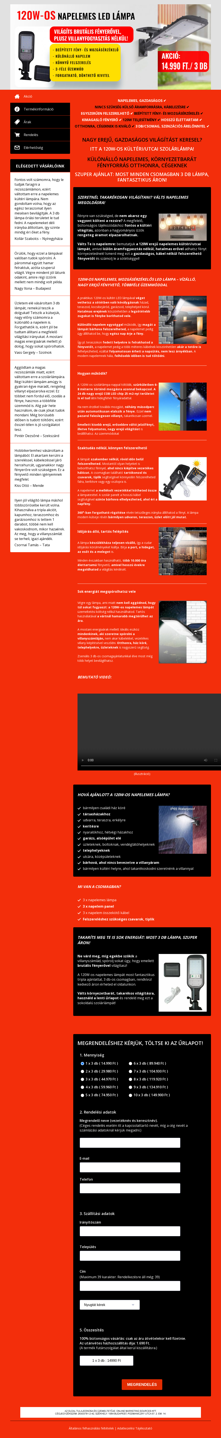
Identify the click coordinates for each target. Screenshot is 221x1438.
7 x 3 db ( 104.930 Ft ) (148, 1071)
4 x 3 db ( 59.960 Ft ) (99, 1087)
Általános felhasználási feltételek (91, 1428)
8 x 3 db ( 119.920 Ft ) (148, 1079)
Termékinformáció (39, 109)
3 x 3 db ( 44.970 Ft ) (99, 1079)
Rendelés (31, 134)
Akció (28, 96)
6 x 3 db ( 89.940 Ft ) (147, 1063)
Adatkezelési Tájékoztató (134, 1428)
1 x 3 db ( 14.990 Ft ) (99, 1063)
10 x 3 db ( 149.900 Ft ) (149, 1095)
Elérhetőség (33, 147)
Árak (27, 122)
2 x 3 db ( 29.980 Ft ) (99, 1071)
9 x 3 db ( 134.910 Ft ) (148, 1087)
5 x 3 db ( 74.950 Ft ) (99, 1095)
